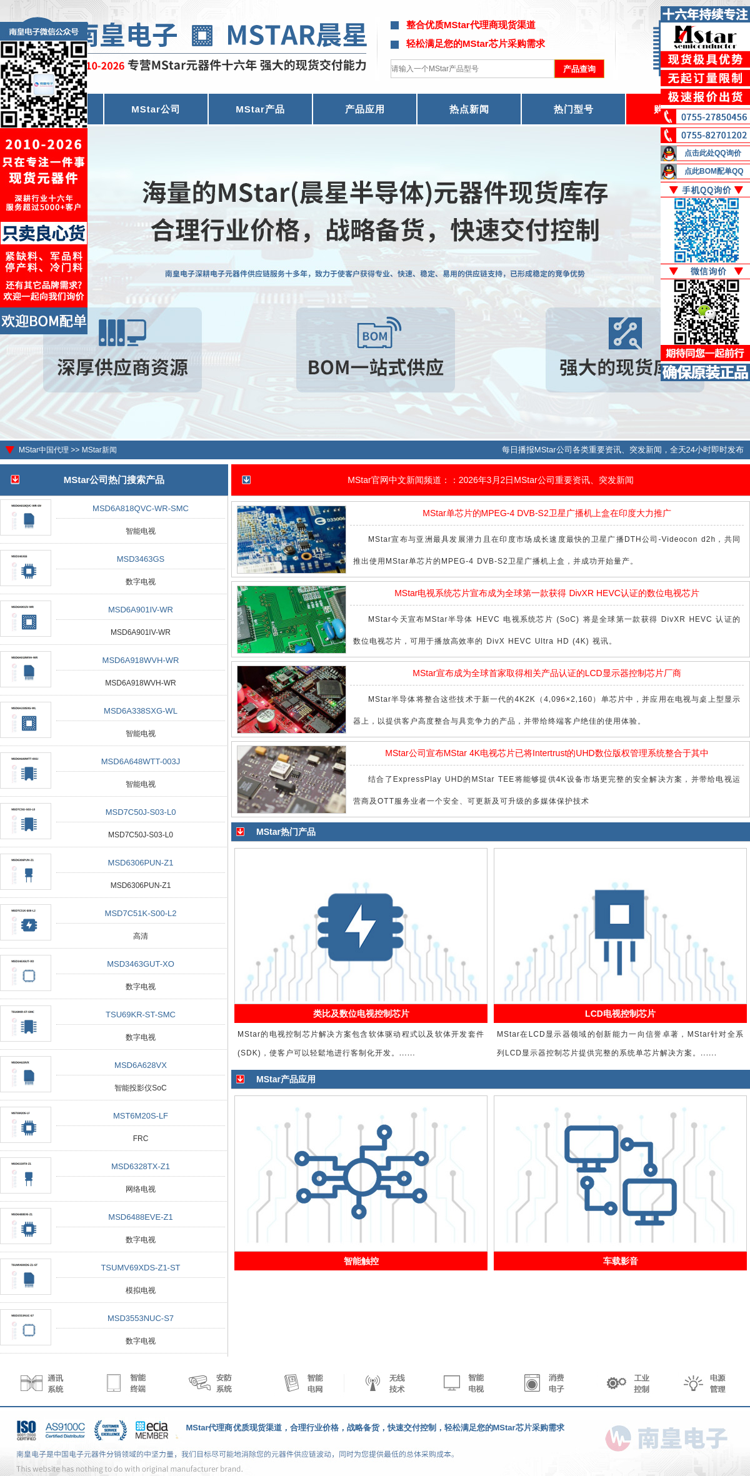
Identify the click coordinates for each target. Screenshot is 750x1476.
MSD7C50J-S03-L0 (141, 812)
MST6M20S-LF (140, 1115)
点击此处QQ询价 (712, 153)
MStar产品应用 (286, 1079)
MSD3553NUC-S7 (141, 1318)
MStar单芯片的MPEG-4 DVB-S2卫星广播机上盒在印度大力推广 (546, 513)
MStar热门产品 (286, 832)
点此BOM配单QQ (714, 171)
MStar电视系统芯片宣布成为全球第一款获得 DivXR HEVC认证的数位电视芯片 (546, 593)
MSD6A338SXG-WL (141, 711)
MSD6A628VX (140, 1065)
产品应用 (365, 109)
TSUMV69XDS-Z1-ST (140, 1267)
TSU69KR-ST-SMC (141, 1014)
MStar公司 (156, 109)
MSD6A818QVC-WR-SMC (140, 508)
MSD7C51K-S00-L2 (141, 913)
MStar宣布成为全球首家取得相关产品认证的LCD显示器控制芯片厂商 (546, 673)
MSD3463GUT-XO (140, 964)
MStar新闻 (99, 450)
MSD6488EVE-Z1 (140, 1217)
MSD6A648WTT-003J (140, 761)
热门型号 (574, 109)
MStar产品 (260, 109)
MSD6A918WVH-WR (140, 660)
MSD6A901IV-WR (140, 609)
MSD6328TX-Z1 (140, 1166)
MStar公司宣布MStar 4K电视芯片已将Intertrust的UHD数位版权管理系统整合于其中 (546, 753)
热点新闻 (469, 109)
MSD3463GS (141, 559)
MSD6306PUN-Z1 (141, 862)
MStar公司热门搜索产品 (114, 479)
